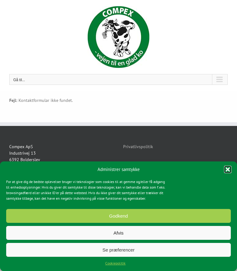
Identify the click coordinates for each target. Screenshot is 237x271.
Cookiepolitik (115, 263)
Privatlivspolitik (138, 146)
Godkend (118, 216)
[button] (228, 169)
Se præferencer (118, 249)
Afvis (119, 233)
